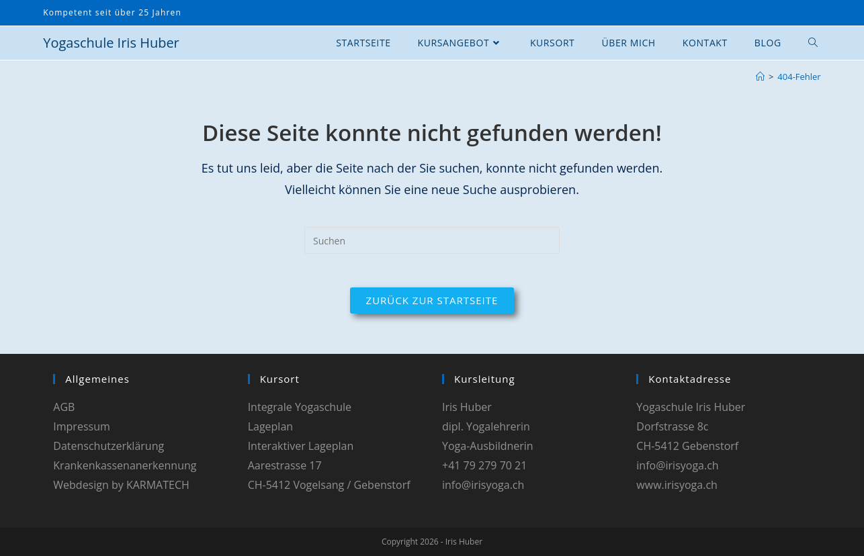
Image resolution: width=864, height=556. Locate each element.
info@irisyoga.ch (483, 484)
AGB (64, 407)
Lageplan (270, 426)
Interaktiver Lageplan (301, 445)
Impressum (81, 426)
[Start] (760, 77)
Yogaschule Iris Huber (111, 43)
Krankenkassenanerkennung (124, 465)
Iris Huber (467, 407)
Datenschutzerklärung (108, 445)
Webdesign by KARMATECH (121, 484)
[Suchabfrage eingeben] (432, 240)
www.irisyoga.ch (677, 484)
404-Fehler (798, 77)
